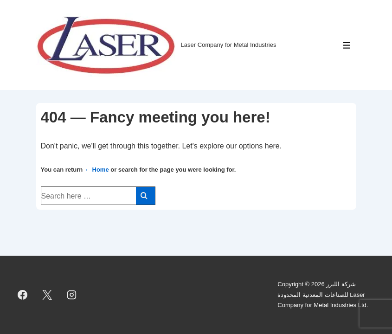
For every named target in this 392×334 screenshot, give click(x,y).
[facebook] (23, 295)
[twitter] (47, 295)
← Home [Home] (96, 169)
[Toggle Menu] (347, 45)
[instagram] (72, 295)
